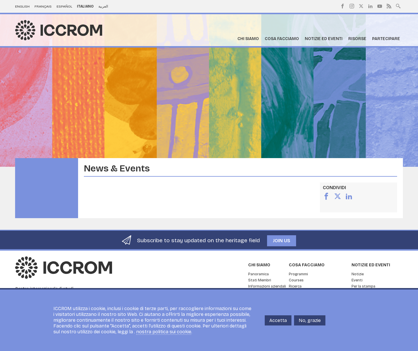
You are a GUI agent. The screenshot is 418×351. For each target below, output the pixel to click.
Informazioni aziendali (267, 286)
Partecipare (386, 38)
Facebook (342, 6)
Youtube (379, 6)
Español (64, 6)
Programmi (298, 274)
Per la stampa (363, 286)
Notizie (358, 274)
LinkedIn (370, 6)
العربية (103, 6)
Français (43, 6)
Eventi (357, 280)
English (22, 6)
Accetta (278, 320)
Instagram (351, 6)
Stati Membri (259, 280)
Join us (281, 240)
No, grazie (310, 320)
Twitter (361, 6)
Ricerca (295, 286)
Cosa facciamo (282, 38)
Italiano (85, 6)
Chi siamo (248, 38)
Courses (296, 280)
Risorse (357, 38)
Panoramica (258, 274)
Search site (398, 5)
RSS (389, 6)
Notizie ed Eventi (324, 38)
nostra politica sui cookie (163, 331)
